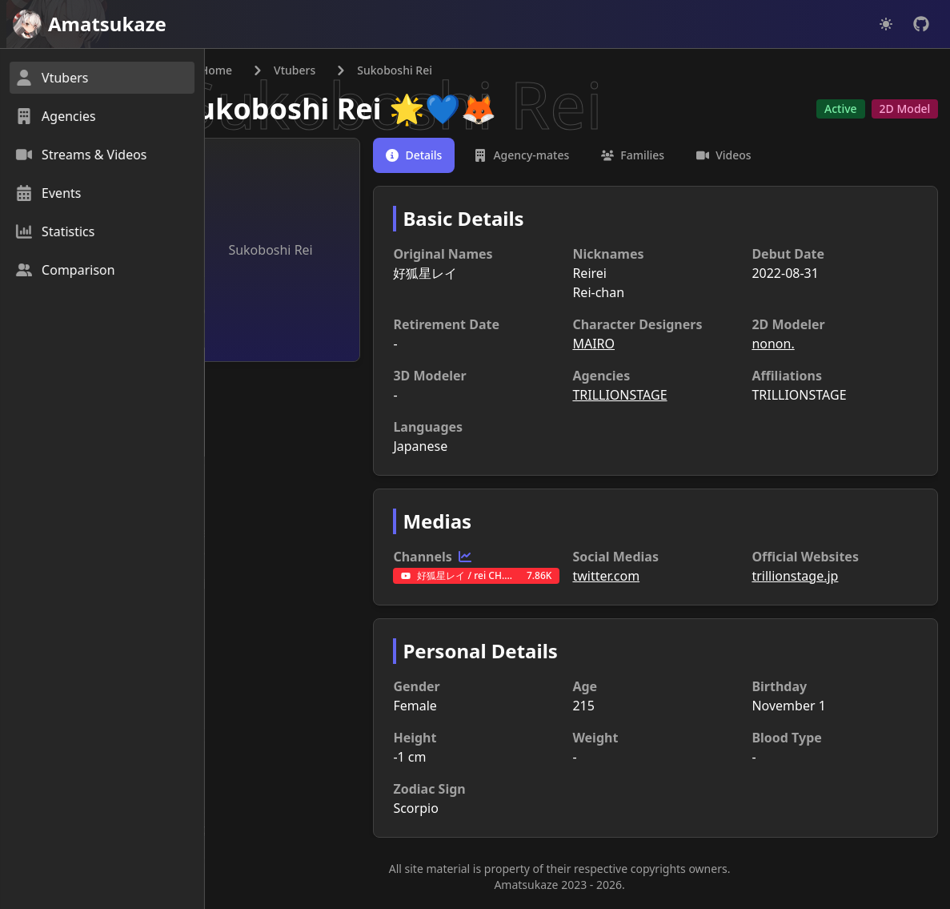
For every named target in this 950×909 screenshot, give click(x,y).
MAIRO (612, 344)
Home (243, 70)
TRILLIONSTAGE (638, 395)
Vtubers (331, 70)
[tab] (442, 156)
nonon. (781, 344)
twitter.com (624, 576)
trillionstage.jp (803, 576)
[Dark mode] (886, 24)
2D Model (903, 109)
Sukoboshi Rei (318, 109)
